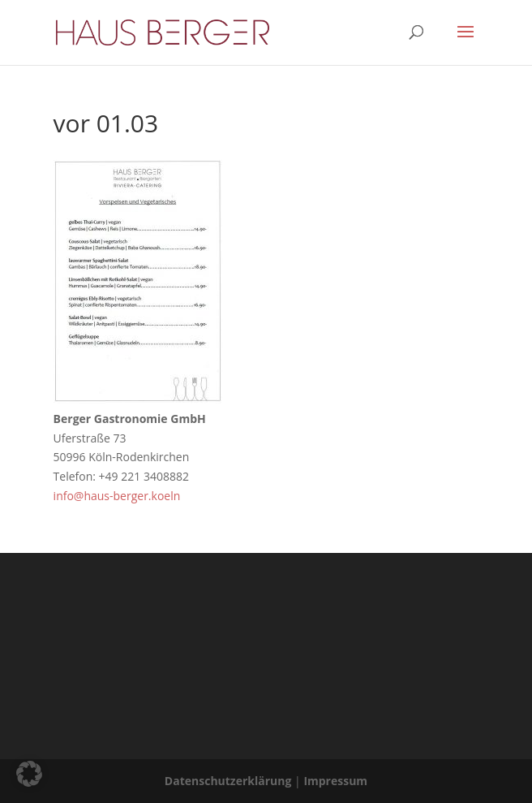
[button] (29, 774)
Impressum (335, 780)
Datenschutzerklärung (228, 780)
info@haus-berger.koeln (117, 495)
